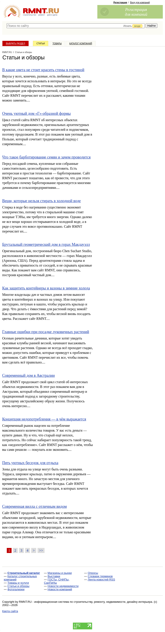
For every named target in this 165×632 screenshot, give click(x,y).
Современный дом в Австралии (28, 375)
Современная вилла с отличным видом (34, 506)
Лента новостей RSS (101, 579)
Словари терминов (100, 576)
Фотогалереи (15, 589)
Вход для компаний (140, 2)
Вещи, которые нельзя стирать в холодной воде (41, 201)
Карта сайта (10, 611)
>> (41, 550)
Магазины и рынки (60, 573)
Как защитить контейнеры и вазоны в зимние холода (46, 288)
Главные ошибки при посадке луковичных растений (45, 332)
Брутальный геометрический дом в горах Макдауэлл (46, 244)
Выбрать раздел (15, 43)
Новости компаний (60, 589)
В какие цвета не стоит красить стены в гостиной (43, 70)
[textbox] (76, 25)
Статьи (40, 43)
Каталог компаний (80, 43)
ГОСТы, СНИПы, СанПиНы (56, 581)
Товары (57, 43)
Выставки (54, 576)
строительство (29, 15)
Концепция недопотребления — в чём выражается (44, 419)
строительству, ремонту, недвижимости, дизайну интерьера (113, 601)
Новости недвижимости (63, 586)
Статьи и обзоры (18, 586)
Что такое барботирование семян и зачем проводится (46, 157)
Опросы (93, 573)
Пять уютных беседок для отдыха (30, 463)
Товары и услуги (18, 582)
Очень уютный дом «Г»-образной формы (36, 113)
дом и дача (52, 15)
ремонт (41, 15)
